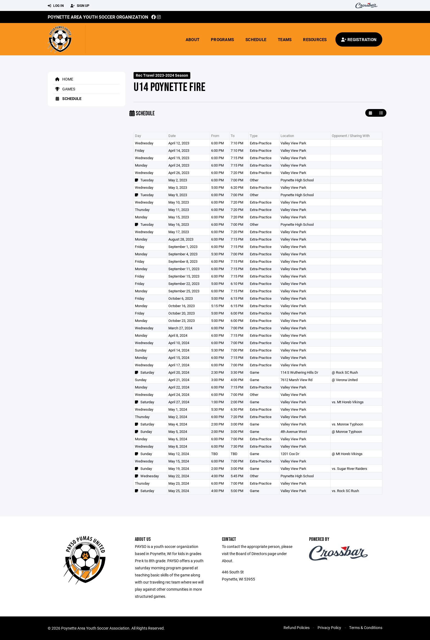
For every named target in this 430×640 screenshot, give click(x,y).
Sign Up (79, 5)
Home (63, 79)
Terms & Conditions (365, 627)
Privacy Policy (329, 627)
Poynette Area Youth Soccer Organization (98, 17)
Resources (315, 39)
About (192, 39)
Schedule (255, 39)
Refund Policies (297, 627)
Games (64, 89)
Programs (222, 39)
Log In (56, 5)
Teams (285, 39)
